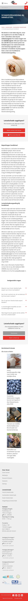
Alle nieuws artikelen (7, 351)
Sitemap (4, 484)
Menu (5, 3)
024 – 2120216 (8, 556)
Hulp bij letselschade (7, 492)
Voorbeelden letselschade (19, 27)
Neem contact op (14, 338)
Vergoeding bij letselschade (9, 501)
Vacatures (4, 481)
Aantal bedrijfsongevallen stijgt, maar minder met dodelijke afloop (14, 373)
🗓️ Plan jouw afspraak (14, 135)
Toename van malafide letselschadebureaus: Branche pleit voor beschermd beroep (13, 427)
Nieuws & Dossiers (7, 478)
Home (2, 27)
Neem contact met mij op (14, 130)
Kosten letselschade (7, 498)
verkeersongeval (6, 39)
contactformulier (19, 271)
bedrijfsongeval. (9, 41)
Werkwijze (5, 475)
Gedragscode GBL (18, 598)
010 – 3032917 (8, 568)
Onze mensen (6, 472)
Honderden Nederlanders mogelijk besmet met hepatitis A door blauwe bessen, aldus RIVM (13, 400)
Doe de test (14, 333)
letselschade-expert (7, 254)
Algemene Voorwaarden (8, 598)
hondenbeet (4, 152)
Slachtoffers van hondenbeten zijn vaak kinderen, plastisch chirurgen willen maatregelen (13, 453)
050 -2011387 (7, 543)
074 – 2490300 (8, 515)
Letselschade (9, 27)
